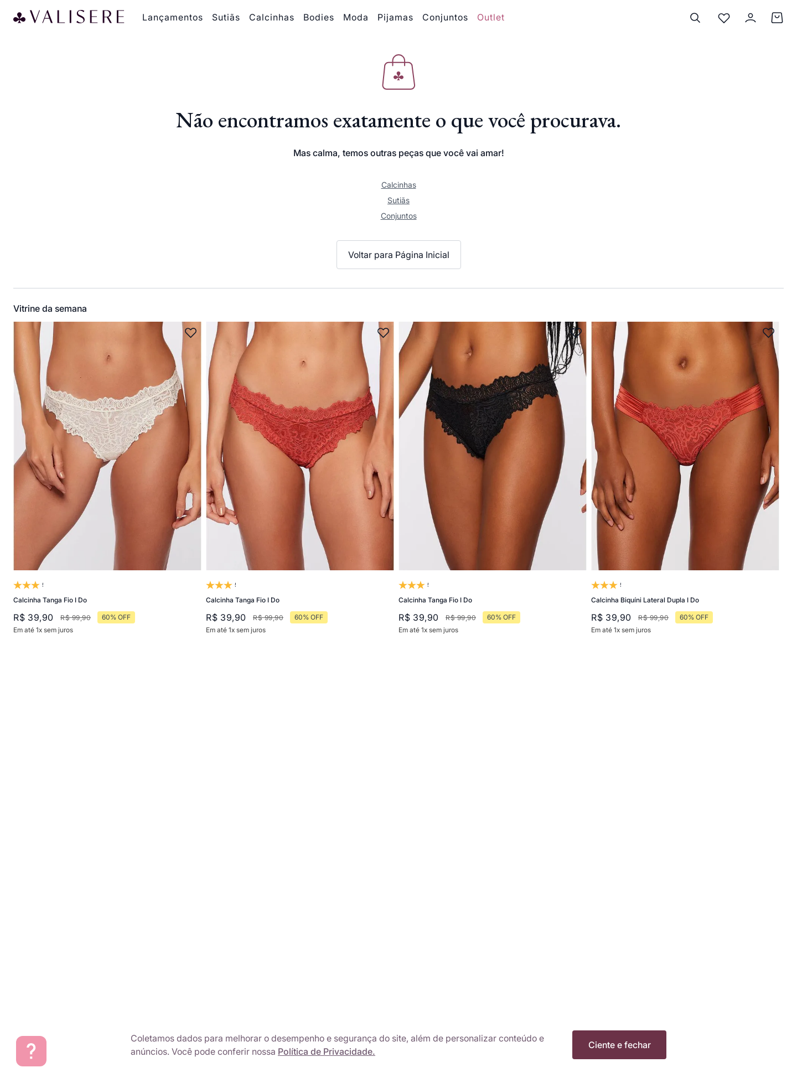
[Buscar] (695, 18)
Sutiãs (398, 200)
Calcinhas (398, 184)
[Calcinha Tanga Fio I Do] (107, 484)
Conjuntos (399, 215)
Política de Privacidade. (326, 1051)
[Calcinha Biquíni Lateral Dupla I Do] (685, 484)
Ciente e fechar (619, 1044)
